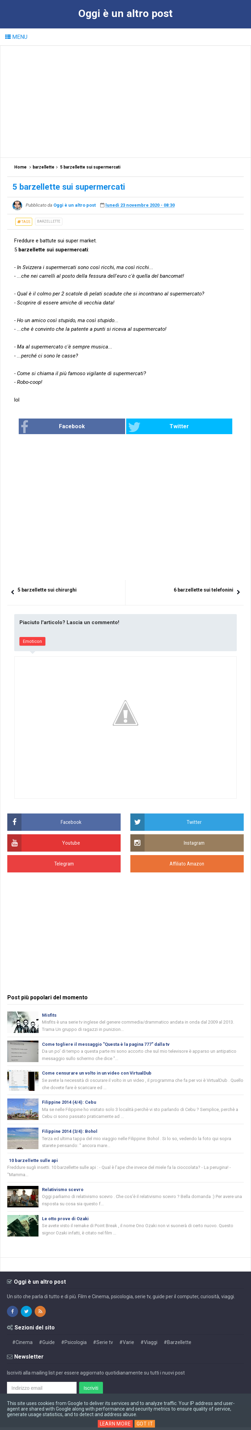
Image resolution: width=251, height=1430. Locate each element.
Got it (145, 1424)
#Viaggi (148, 1345)
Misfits (49, 1015)
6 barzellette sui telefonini (203, 590)
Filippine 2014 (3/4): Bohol (70, 1132)
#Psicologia (74, 1345)
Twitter (150, 427)
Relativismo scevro (63, 1191)
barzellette (48, 221)
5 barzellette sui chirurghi (47, 590)
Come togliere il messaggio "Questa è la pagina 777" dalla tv (107, 1044)
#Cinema (22, 1345)
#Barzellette (177, 1345)
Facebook (77, 427)
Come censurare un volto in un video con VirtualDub (99, 1073)
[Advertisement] (129, 101)
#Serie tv (103, 1345)
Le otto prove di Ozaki (65, 1220)
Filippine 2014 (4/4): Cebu (69, 1103)
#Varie (126, 1345)
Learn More (115, 1424)
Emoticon (32, 641)
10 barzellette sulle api (34, 1162)
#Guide (47, 1345)
